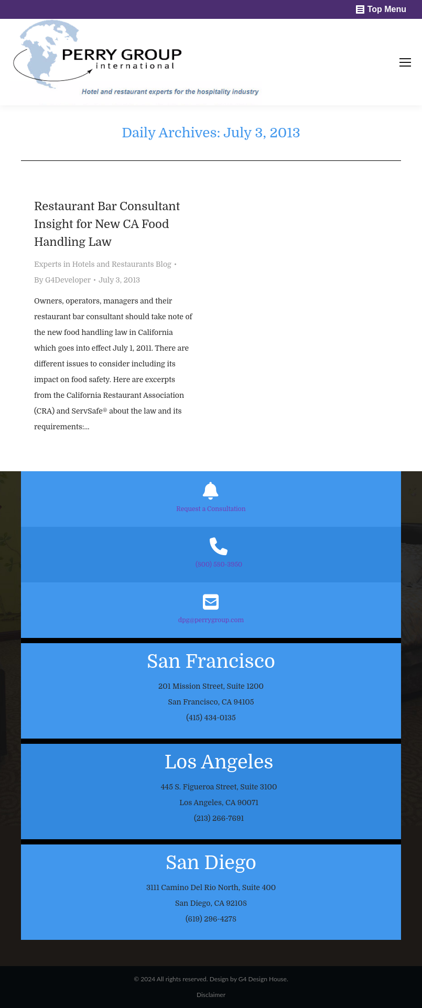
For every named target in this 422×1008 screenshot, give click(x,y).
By (62, 280)
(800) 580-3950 (219, 564)
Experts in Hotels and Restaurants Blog (102, 264)
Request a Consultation (210, 509)
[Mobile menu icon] (405, 62)
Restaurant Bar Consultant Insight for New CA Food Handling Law (107, 224)
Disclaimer (211, 995)
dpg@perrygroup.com (211, 620)
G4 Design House (263, 979)
